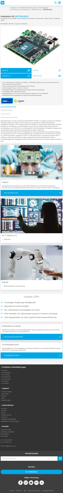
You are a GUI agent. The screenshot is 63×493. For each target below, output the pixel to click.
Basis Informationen (8, 107)
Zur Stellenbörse (31, 472)
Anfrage (5, 70)
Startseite (14, 7)
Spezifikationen (6, 110)
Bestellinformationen (9, 117)
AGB (25, 490)
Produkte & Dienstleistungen (28, 7)
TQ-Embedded (43, 7)
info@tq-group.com (10, 446)
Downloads (5, 114)
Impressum (19, 490)
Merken (35, 70)
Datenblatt (6, 76)
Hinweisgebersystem (47, 490)
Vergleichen (37, 76)
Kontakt (12, 490)
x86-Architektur (37, 9)
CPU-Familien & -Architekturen (20, 9)
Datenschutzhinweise (34, 490)
